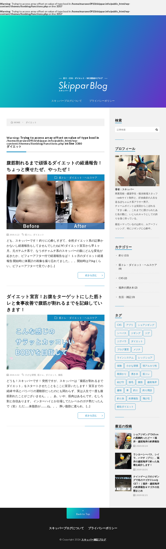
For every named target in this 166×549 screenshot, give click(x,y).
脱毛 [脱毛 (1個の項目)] (131, 382)
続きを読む (91, 275)
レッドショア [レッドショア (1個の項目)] (145, 357)
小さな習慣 (30, 375)
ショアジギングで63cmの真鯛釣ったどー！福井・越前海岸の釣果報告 (146, 438)
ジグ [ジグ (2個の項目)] (147, 333)
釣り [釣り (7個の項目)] (135, 390)
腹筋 (60, 375)
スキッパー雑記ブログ (93, 539)
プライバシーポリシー (102, 100)
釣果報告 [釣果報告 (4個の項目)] (133, 398)
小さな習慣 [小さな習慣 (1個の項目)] (132, 365)
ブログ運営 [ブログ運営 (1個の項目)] (123, 349)
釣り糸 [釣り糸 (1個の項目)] (120, 398)
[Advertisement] (83, 49)
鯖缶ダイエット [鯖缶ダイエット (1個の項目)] (125, 406)
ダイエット (38, 234)
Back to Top (83, 514)
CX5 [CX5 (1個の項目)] (119, 324)
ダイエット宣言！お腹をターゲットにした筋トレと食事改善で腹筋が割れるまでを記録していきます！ (55, 303)
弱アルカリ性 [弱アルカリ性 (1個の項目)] (150, 365)
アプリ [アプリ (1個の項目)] (129, 324)
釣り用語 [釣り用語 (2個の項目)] (147, 390)
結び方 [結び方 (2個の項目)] (120, 382)
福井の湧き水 (126, 287)
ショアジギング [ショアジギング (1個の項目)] (146, 324)
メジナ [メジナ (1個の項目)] (137, 349)
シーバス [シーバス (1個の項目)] (122, 333)
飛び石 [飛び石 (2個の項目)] (146, 398)
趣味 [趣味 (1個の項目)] (119, 390)
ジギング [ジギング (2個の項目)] (136, 333)
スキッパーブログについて (66, 100)
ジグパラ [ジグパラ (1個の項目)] (122, 341)
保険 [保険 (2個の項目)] (119, 365)
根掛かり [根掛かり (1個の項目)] (122, 373)
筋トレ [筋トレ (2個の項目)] (146, 373)
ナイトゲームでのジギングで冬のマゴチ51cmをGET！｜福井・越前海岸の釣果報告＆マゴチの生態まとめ (146, 483)
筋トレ (28, 234)
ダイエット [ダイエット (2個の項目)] (137, 341)
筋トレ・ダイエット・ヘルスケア (78, 177)
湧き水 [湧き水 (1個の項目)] (134, 373)
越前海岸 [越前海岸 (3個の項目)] (152, 382)
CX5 (121, 278)
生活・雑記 (125, 296)
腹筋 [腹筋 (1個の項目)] (140, 382)
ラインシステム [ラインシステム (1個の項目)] (125, 357)
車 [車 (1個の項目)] (127, 390)
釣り (121, 255)
